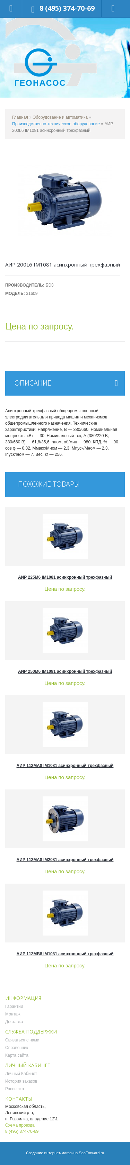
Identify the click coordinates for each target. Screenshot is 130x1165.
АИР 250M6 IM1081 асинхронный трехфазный (65, 671)
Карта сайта (16, 1055)
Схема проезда (20, 1125)
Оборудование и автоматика (60, 117)
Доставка (14, 1021)
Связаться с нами (22, 1040)
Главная (20, 117)
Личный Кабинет (21, 1073)
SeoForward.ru (91, 1153)
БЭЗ (49, 285)
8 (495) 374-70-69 (67, 8)
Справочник (16, 1047)
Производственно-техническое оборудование (56, 123)
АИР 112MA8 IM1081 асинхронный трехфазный (65, 765)
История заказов (21, 1081)
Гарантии (14, 1006)
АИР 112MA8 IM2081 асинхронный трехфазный (65, 859)
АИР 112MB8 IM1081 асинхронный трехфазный (65, 953)
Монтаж (12, 1014)
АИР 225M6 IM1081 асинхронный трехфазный (65, 577)
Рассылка (14, 1088)
